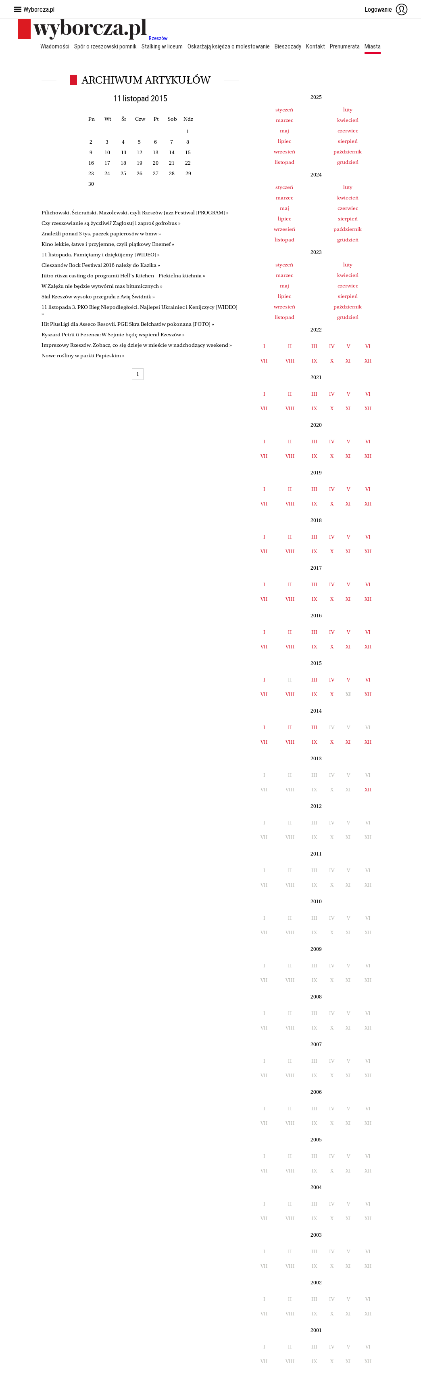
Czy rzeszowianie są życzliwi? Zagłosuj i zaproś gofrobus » (111, 223)
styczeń (284, 110)
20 (155, 163)
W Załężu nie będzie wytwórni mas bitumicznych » (102, 286)
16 (91, 163)
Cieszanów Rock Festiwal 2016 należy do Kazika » (101, 265)
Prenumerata (345, 46)
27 (155, 173)
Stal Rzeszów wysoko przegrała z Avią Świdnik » (98, 297)
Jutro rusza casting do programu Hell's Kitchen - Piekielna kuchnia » (123, 276)
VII (264, 361)
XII (368, 361)
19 (139, 163)
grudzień (347, 162)
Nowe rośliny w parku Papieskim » (83, 355)
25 (123, 173)
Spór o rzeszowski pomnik (105, 46)
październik (347, 152)
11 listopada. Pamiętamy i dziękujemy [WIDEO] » (101, 255)
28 (172, 173)
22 (188, 163)
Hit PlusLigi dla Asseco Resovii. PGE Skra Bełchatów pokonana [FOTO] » (128, 324)
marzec (284, 120)
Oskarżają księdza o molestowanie (229, 46)
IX (314, 361)
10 (107, 152)
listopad (284, 162)
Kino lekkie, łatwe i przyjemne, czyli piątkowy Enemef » (108, 244)
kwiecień (347, 120)
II (290, 346)
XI (348, 361)
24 (107, 173)
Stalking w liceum (162, 46)
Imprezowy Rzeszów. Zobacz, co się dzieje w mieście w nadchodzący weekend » (137, 345)
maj (284, 131)
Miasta (373, 46)
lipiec (284, 141)
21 (172, 163)
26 (139, 173)
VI (368, 346)
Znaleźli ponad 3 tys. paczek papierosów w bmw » (101, 234)
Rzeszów (158, 38)
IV (331, 346)
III (314, 346)
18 (123, 163)
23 (91, 173)
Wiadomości (54, 46)
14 (172, 152)
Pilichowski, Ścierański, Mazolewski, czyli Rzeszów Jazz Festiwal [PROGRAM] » (135, 213)
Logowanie (386, 9)
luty (347, 110)
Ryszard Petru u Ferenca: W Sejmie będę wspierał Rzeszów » (113, 334)
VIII (290, 361)
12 (139, 152)
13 (155, 152)
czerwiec (348, 131)
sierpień (348, 141)
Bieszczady (288, 46)
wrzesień (284, 152)
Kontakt (315, 46)
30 (91, 184)
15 (188, 152)
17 (107, 163)
